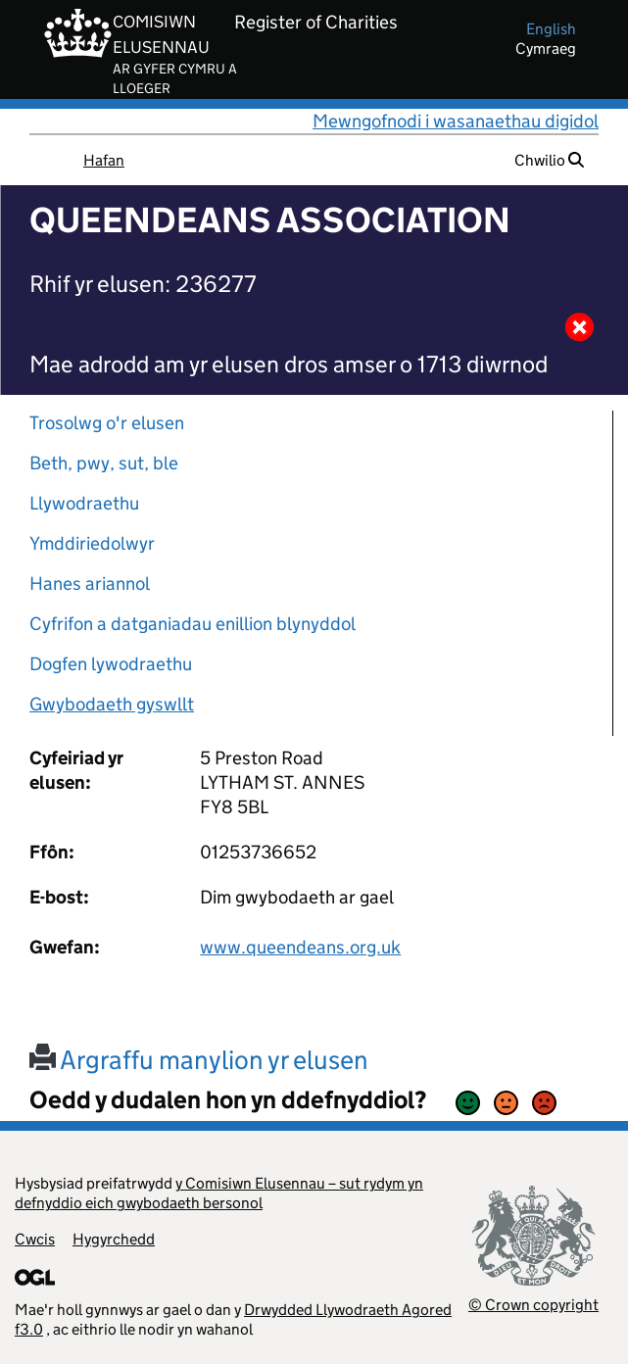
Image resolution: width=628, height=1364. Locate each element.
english (551, 29)
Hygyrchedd (113, 1239)
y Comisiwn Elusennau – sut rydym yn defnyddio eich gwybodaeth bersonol (219, 1193)
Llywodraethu (84, 503)
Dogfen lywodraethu (110, 664)
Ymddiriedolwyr (92, 543)
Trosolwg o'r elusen (106, 423)
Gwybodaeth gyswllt (111, 704)
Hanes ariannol (89, 583)
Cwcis (35, 1239)
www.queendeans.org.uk (300, 947)
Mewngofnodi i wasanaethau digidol (456, 121)
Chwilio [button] (549, 160)
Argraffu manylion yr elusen (198, 1060)
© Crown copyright (533, 1304)
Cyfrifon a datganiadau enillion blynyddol (192, 623)
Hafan (103, 160)
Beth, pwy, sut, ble (103, 463)
